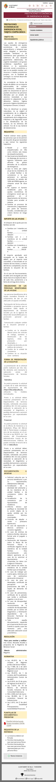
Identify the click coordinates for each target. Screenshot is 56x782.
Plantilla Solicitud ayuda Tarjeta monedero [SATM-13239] (15, 723)
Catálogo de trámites (33, 5)
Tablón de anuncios (42, 5)
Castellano (45, 3)
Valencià (51, 3)
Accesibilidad (20, 778)
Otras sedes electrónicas (50, 5)
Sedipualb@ (39, 778)
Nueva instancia (15, 756)
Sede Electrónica (12, 20)
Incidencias (46, 5)
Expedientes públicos (37, 40)
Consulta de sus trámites (38, 5)
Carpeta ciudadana (36, 30)
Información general (29, 5)
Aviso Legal (30, 778)
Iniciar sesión (34, 35)
